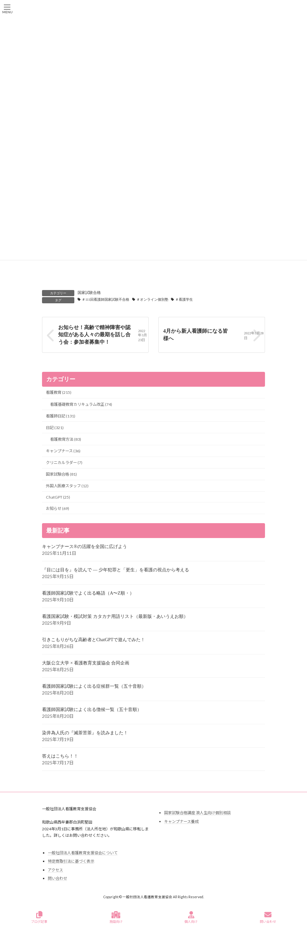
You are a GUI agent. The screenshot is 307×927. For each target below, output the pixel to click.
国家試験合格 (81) (61, 474)
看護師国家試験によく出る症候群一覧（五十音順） (94, 686)
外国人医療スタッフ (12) (67, 485)
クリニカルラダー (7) (64, 462)
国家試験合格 (89, 292)
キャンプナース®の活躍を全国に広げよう (84, 546)
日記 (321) (55, 427)
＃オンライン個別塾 (152, 299)
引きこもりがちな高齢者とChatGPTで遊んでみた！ (93, 639)
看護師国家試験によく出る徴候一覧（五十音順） (92, 709)
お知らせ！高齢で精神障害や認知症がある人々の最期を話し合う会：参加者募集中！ (94, 335)
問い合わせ (57, 878)
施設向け (116, 917)
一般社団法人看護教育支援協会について (83, 852)
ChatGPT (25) (58, 496)
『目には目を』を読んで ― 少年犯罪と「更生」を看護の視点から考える (115, 569)
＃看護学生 (184, 299)
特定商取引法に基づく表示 (71, 861)
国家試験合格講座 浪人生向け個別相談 (197, 812)
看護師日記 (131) (60, 415)
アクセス (55, 870)
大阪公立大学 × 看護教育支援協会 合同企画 (85, 663)
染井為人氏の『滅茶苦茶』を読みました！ (85, 732)
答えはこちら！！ (60, 756)
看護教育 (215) (58, 392)
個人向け (191, 917)
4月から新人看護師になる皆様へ (195, 335)
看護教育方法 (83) (65, 439)
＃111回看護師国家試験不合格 (105, 299)
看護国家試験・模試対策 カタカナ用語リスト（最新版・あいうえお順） (115, 616)
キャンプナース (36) (63, 450)
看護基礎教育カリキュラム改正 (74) (81, 404)
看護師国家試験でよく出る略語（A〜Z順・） (88, 593)
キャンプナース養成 (181, 821)
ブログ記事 (39, 917)
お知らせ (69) (57, 508)
